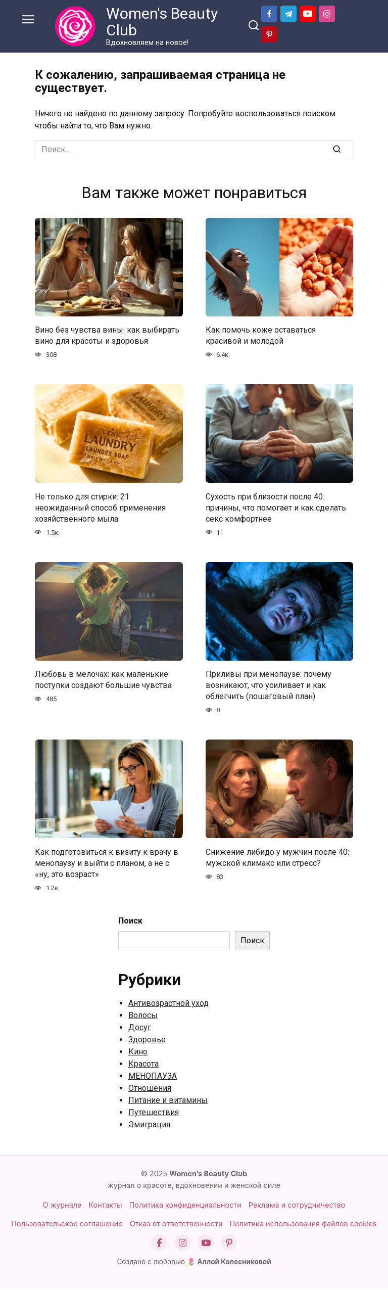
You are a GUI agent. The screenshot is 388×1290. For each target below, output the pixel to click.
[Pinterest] (229, 1244)
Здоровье (147, 1041)
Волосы (143, 1017)
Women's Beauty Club (162, 22)
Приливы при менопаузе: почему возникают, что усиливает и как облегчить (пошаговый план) (268, 686)
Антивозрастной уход (168, 1005)
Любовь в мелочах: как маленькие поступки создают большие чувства (103, 680)
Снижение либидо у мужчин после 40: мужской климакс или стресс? (277, 858)
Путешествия (153, 1114)
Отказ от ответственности (176, 1225)
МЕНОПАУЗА (152, 1078)
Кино (138, 1053)
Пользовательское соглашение (66, 1225)
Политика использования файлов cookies (303, 1225)
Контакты (105, 1207)
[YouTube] (206, 1244)
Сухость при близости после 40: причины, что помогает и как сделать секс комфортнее (276, 508)
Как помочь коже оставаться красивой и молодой (261, 335)
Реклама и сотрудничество (297, 1207)
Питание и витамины (168, 1102)
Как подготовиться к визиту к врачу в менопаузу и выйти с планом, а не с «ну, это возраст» (106, 864)
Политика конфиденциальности (185, 1207)
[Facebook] (159, 1244)
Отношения (149, 1090)
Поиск (130, 923)
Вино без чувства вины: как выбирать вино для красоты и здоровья (107, 335)
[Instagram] (182, 1244)
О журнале (62, 1207)
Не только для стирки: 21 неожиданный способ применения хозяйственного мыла (100, 508)
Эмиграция (149, 1126)
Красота (143, 1066)
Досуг (139, 1029)
